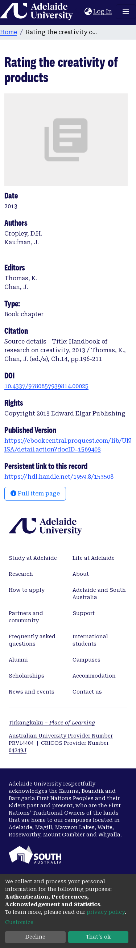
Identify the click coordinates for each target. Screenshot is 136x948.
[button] (87, 11)
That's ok (98, 937)
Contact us (87, 692)
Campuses (86, 660)
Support (84, 613)
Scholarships (26, 676)
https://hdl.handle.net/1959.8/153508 (59, 476)
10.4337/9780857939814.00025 (46, 386)
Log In (103, 11)
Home (8, 32)
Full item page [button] (35, 493)
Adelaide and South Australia (99, 593)
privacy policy (106, 912)
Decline (35, 937)
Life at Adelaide (94, 558)
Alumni (18, 660)
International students (90, 640)
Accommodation (94, 676)
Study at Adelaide (33, 558)
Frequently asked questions (32, 640)
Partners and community (26, 616)
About (81, 574)
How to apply (27, 590)
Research (21, 574)
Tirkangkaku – (52, 723)
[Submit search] (78, 11)
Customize (19, 922)
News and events (31, 692)
